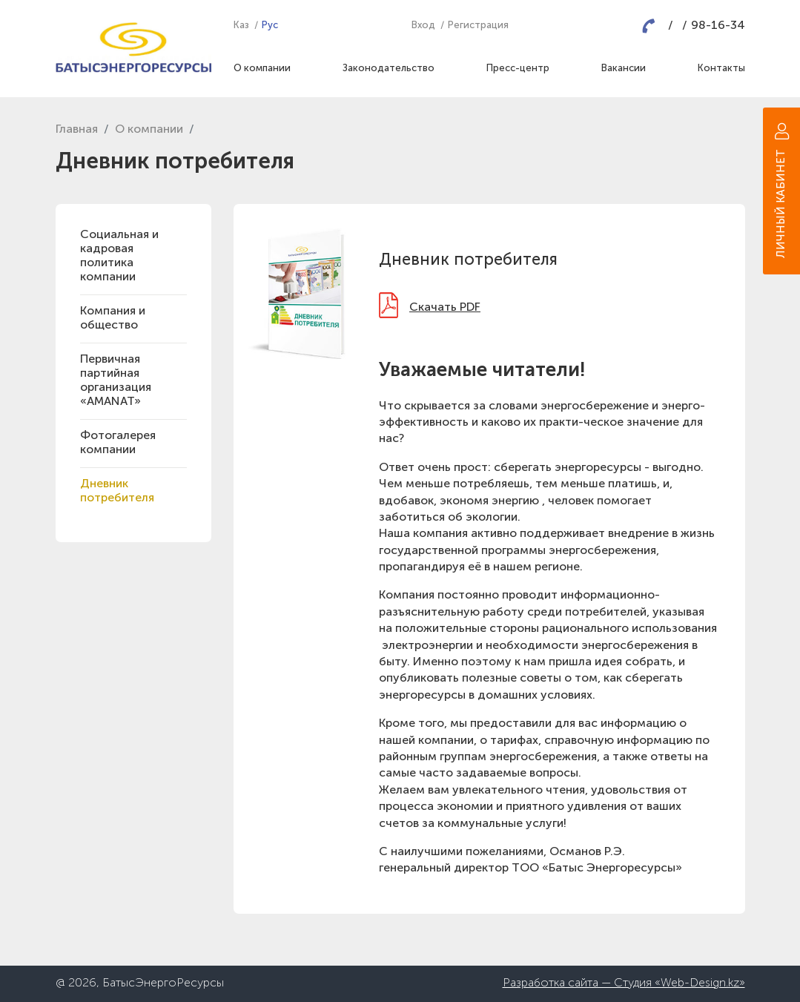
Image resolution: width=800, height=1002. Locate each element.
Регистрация (478, 25)
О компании (262, 68)
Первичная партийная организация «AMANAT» (115, 381)
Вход (423, 25)
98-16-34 (718, 26)
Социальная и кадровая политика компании (119, 256)
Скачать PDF (444, 308)
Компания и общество (112, 319)
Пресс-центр (517, 68)
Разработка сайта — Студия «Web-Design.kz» (624, 983)
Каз (241, 25)
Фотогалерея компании (118, 443)
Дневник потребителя (117, 491)
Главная (77, 130)
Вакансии (623, 68)
